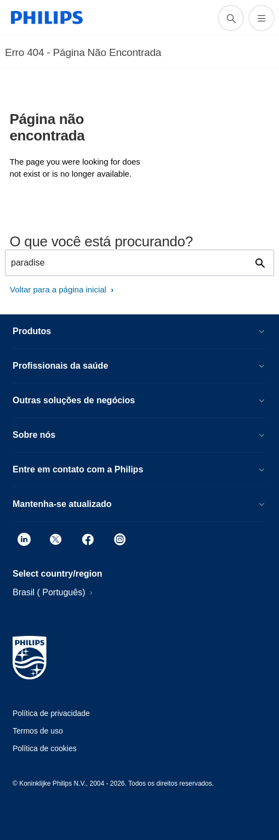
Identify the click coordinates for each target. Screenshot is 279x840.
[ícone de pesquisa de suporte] (231, 18)
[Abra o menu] (261, 18)
